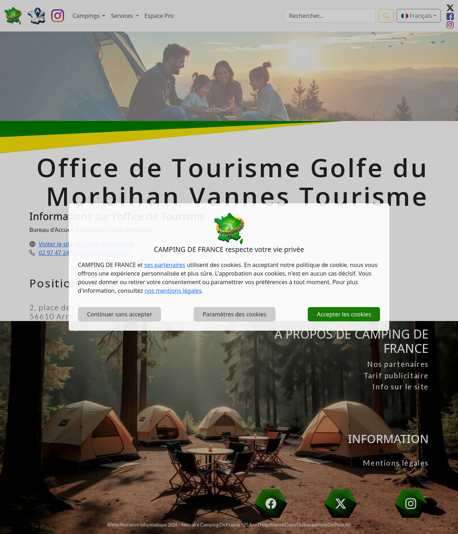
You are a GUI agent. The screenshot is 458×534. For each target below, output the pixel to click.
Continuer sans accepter (119, 314)
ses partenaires (164, 265)
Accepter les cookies (344, 314)
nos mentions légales (173, 291)
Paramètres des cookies (234, 314)
